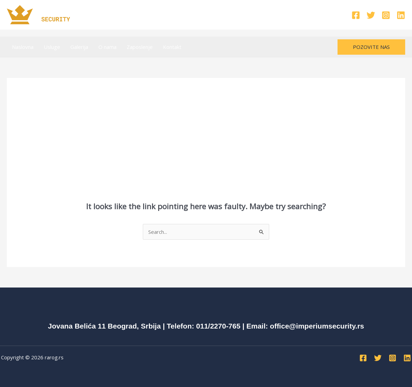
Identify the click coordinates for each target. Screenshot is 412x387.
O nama (107, 46)
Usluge (52, 46)
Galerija (79, 46)
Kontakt (172, 46)
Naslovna (22, 46)
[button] (371, 47)
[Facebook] (356, 15)
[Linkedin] (401, 15)
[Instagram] (386, 15)
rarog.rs (54, 357)
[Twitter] (371, 15)
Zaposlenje (140, 46)
